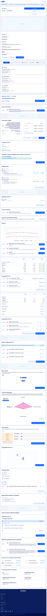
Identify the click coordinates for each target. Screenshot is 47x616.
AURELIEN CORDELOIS (14, 525)
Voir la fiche (42, 200)
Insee (2, 54)
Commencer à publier (41, 345)
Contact (18, 62)
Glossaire (2, 605)
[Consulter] (41, 322)
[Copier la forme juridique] (11, 47)
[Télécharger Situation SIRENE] (44, 128)
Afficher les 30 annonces (40, 361)
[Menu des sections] (2, 62)
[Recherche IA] (6, 62)
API (1, 599)
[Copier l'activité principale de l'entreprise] (21, 126)
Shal (6, 54)
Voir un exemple (29, 213)
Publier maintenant (31, 361)
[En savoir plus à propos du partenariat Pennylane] (43, 562)
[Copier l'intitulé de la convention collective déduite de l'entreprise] (21, 131)
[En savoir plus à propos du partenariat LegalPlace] (18, 560)
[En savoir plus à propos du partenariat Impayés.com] (43, 560)
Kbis (12, 62)
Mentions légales (4, 57)
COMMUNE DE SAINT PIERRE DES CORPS (10, 501)
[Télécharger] (44, 322)
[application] (23, 232)
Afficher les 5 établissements (39, 187)
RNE (4, 54)
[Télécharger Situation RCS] (44, 126)
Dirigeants (32, 62)
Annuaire (2, 598)
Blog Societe (2, 609)
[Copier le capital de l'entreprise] (21, 134)
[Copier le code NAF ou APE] (21, 44)
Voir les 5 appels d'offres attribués (39, 503)
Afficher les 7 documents (40, 289)
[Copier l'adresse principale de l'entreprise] (21, 49)
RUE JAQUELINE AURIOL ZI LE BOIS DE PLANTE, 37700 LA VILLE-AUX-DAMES (13, 49)
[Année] (3, 431)
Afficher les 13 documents (40, 333)
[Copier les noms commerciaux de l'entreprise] (44, 123)
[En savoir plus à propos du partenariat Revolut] (18, 562)
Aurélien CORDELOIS (7, 476)
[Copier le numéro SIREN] (6, 34)
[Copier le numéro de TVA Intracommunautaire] (7, 39)
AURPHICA (5, 525)
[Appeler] (34, 11)
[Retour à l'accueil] (23, 591)
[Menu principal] (45, 1)
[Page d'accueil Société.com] (3, 1)
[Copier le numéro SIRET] (8, 37)
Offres (1, 595)
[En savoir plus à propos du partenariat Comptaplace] (18, 565)
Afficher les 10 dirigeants (40, 205)
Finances (39, 62)
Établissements (25, 62)
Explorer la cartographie (39, 465)
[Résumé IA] (38, 322)
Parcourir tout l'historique (40, 535)
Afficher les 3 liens (41, 491)
